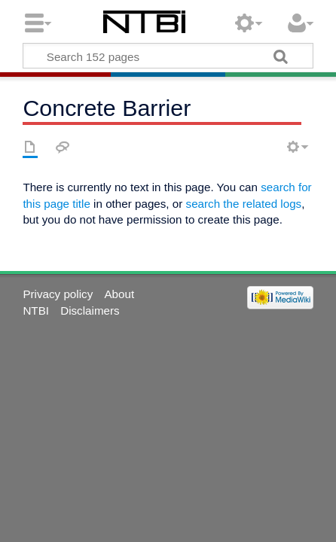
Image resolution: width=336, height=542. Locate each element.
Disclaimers (89, 310)
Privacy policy (58, 294)
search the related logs (244, 203)
